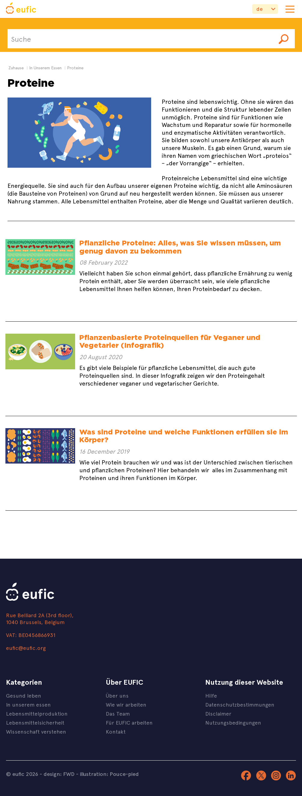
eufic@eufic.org (26, 647)
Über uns (117, 695)
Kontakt (116, 731)
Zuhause (16, 68)
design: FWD (59, 774)
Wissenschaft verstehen (36, 731)
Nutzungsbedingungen (233, 722)
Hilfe (211, 695)
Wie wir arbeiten (126, 704)
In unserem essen (28, 704)
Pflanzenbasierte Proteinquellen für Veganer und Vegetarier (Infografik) (169, 341)
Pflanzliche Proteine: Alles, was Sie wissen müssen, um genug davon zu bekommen (180, 247)
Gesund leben (23, 695)
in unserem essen (45, 68)
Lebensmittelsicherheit (35, 722)
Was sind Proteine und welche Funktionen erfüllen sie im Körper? (183, 436)
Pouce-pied (124, 774)
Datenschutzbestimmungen (239, 704)
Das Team (118, 713)
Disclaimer (218, 713)
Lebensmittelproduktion (37, 713)
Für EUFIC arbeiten (129, 722)
